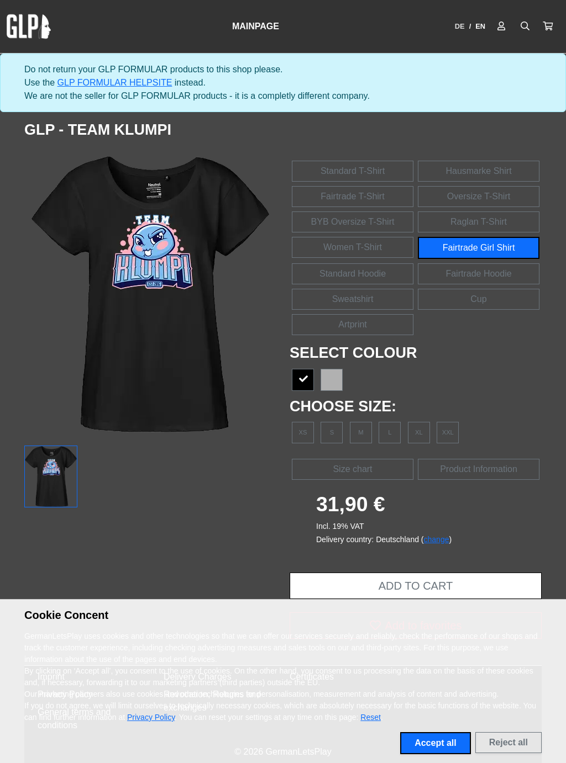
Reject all (508, 742)
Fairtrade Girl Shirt (479, 247)
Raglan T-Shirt (478, 221)
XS (303, 432)
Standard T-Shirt (353, 171)
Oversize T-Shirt (478, 196)
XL (419, 432)
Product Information (478, 469)
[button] (547, 26)
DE (460, 26)
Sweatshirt (353, 299)
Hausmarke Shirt (478, 171)
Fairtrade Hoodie (478, 273)
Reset (370, 717)
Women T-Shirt (352, 247)
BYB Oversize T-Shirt (353, 221)
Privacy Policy (151, 717)
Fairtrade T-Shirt (352, 196)
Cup (478, 299)
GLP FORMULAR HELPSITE (114, 82)
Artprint (352, 324)
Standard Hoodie (352, 273)
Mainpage (255, 26)
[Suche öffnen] (525, 26)
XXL (448, 432)
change (436, 539)
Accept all (436, 743)
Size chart (352, 469)
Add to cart (416, 586)
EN (480, 26)
